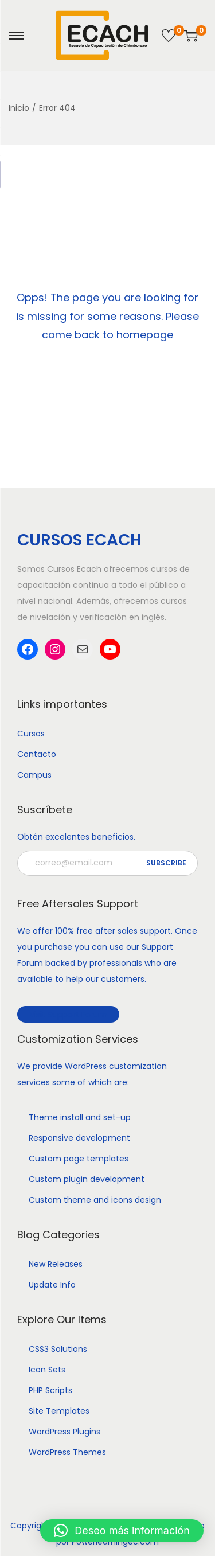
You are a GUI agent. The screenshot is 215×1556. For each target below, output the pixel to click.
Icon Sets (47, 1369)
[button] (122, 1530)
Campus (34, 775)
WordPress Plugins (64, 1431)
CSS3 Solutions (58, 1349)
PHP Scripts (50, 1390)
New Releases (56, 1264)
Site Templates (59, 1411)
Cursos (31, 733)
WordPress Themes (67, 1452)
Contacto (36, 754)
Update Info (52, 1284)
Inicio (19, 108)
